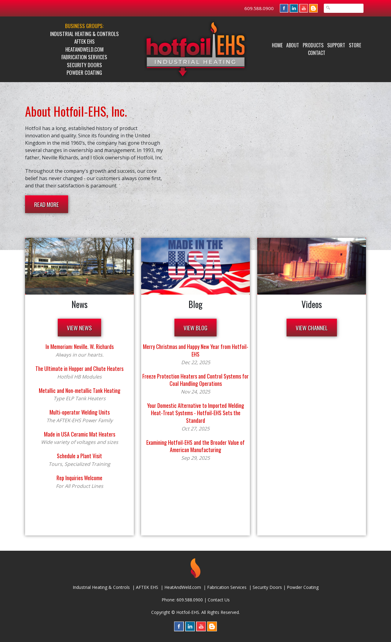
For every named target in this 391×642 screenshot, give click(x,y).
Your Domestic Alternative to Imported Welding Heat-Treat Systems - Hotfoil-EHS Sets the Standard (195, 412)
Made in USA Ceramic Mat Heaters (79, 434)
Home (277, 45)
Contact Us (219, 600)
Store (355, 45)
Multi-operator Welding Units (79, 412)
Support (336, 45)
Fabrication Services (84, 57)
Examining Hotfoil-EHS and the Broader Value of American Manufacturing (195, 446)
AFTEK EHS (84, 41)
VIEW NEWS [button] (79, 327)
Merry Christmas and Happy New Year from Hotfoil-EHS (195, 350)
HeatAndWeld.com (84, 49)
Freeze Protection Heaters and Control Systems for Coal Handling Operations (195, 380)
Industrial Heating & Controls (84, 34)
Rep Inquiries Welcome (79, 478)
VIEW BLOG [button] (195, 327)
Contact (316, 52)
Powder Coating (84, 72)
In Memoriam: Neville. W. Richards (80, 346)
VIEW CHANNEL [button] (312, 327)
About (292, 45)
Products (313, 45)
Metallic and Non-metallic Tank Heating (79, 390)
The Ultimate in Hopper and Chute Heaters (79, 368)
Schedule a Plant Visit (79, 456)
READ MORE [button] (46, 204)
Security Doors (84, 65)
